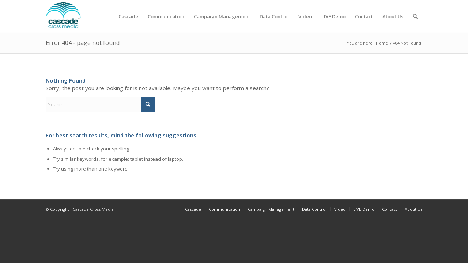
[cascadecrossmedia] (63, 16)
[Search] (415, 16)
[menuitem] (128, 16)
